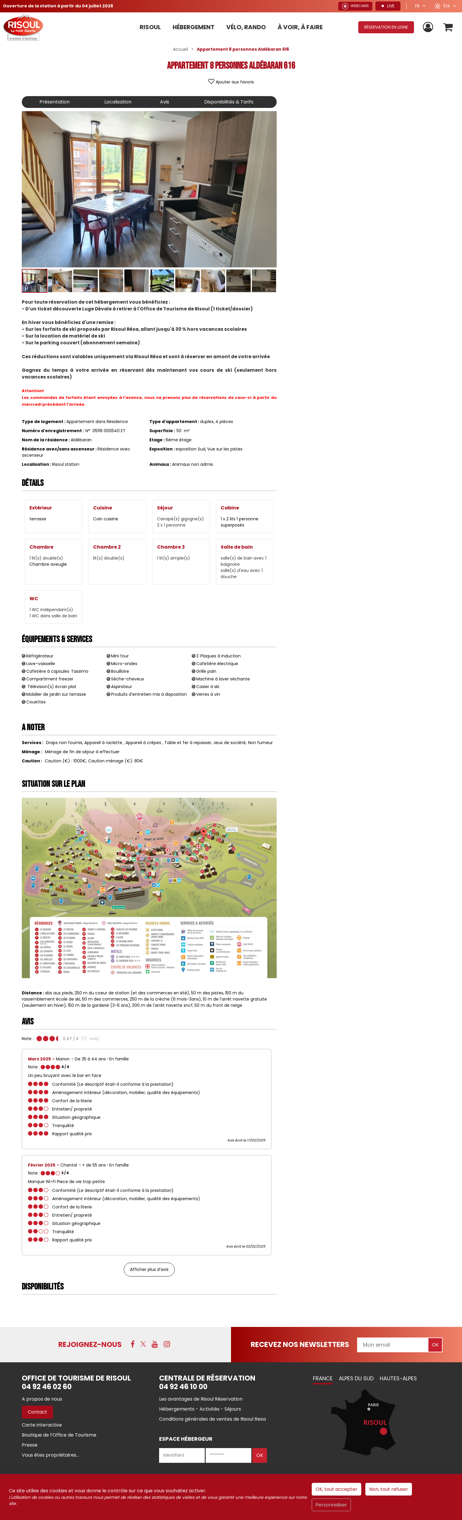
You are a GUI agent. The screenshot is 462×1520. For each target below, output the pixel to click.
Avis (164, 101)
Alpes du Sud (356, 1378)
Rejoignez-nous (90, 1344)
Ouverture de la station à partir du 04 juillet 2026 (58, 6)
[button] (448, 27)
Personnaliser (331, 1504)
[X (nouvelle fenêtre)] (143, 1344)
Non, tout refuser (388, 1489)
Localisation (117, 101)
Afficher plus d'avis (149, 1269)
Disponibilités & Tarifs (228, 101)
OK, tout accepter (336, 1489)
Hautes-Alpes (398, 1378)
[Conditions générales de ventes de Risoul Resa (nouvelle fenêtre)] (212, 1419)
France (323, 1378)
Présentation (54, 101)
